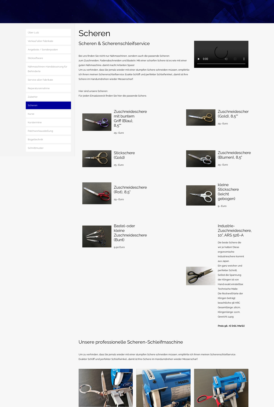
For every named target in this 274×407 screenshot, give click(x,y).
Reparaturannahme (39, 88)
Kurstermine (35, 122)
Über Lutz (33, 32)
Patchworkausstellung (40, 131)
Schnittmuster (36, 148)
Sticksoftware (35, 58)
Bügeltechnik (35, 139)
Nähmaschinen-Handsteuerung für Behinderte (47, 69)
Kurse (31, 113)
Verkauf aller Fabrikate (40, 41)
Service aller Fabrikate (40, 79)
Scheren (32, 105)
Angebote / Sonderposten (43, 49)
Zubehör (33, 96)
